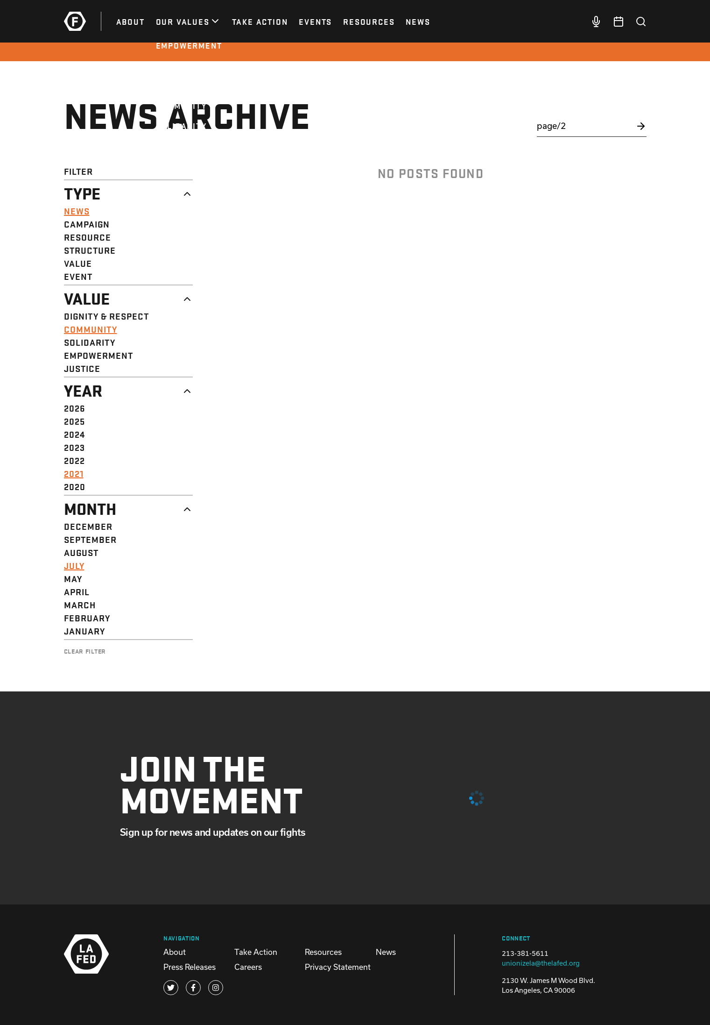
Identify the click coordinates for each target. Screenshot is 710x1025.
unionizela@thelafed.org (541, 963)
